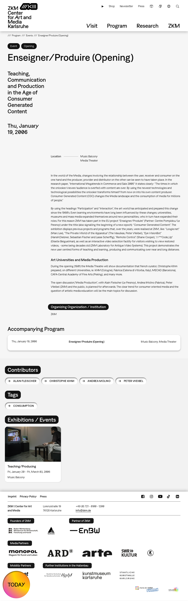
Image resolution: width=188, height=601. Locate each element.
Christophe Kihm (61, 381)
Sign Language (160, 6)
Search (177, 6)
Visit (91, 25)
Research (148, 25)
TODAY (16, 584)
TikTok (169, 496)
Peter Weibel (133, 381)
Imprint (12, 496)
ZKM (174, 25)
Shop (112, 6)
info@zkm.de (83, 510)
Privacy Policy (28, 496)
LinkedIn (177, 496)
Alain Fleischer (24, 381)
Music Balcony (89, 156)
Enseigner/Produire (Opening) (86, 341)
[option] (34, 454)
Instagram (151, 496)
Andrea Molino (99, 381)
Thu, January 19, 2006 (24, 341)
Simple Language (151, 6)
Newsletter (126, 6)
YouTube (160, 496)
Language (169, 6)
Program (117, 25)
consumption (23, 405)
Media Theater (89, 160)
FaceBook (143, 496)
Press (141, 6)
